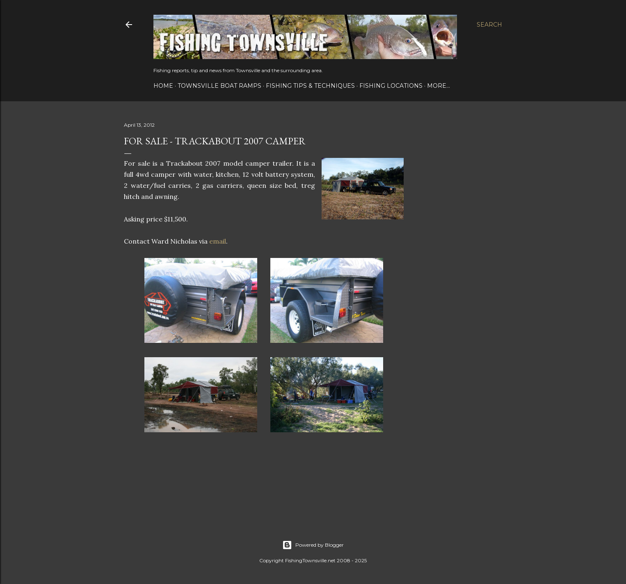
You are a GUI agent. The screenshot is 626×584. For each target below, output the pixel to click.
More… (438, 85)
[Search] (489, 24)
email (217, 241)
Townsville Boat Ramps (219, 85)
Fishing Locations (391, 85)
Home (163, 85)
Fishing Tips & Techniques (310, 85)
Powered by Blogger (313, 545)
